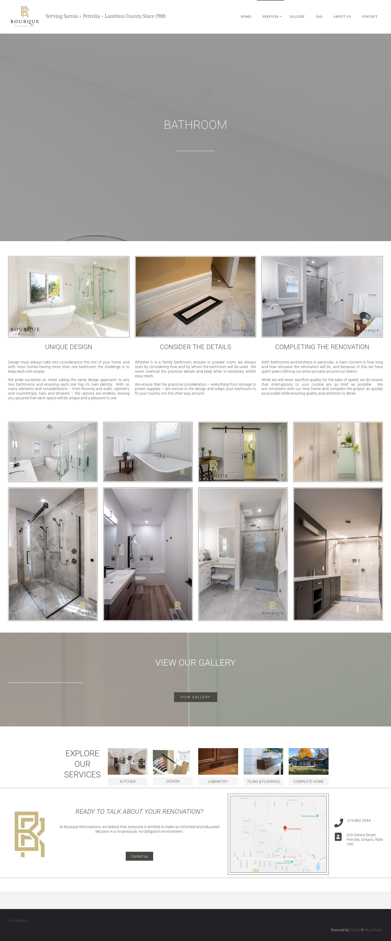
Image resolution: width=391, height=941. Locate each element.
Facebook (19, 920)
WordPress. (373, 930)
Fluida (354, 930)
